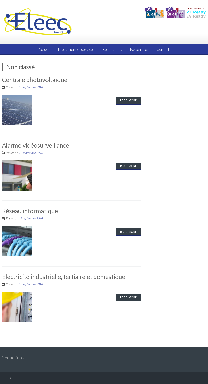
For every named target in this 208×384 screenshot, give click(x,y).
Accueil (44, 49)
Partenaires (139, 49)
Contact (163, 49)
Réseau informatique (30, 211)
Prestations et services (76, 49)
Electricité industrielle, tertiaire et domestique (63, 276)
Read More (128, 100)
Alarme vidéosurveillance (35, 145)
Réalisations (112, 49)
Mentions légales (13, 358)
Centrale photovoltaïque (34, 79)
